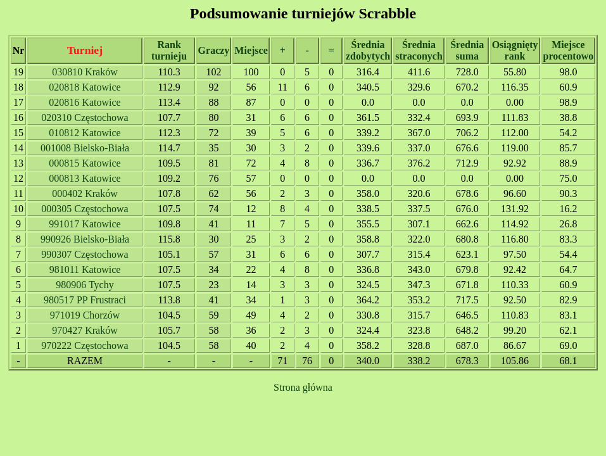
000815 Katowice (84, 163)
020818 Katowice (84, 87)
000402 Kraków (85, 193)
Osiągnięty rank (515, 50)
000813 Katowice (84, 178)
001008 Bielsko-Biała (85, 147)
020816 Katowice (84, 102)
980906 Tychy (84, 284)
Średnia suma (467, 50)
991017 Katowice (84, 223)
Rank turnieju (169, 50)
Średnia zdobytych (368, 50)
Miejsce (250, 50)
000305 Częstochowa (84, 208)
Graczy (214, 50)
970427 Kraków (85, 330)
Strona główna (303, 387)
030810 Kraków (85, 71)
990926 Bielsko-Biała (85, 239)
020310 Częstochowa (84, 117)
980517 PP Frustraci (85, 299)
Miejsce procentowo (568, 50)
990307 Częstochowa (84, 254)
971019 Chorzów (85, 315)
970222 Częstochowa (84, 345)
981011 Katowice (85, 269)
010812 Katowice (84, 132)
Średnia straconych (419, 50)
